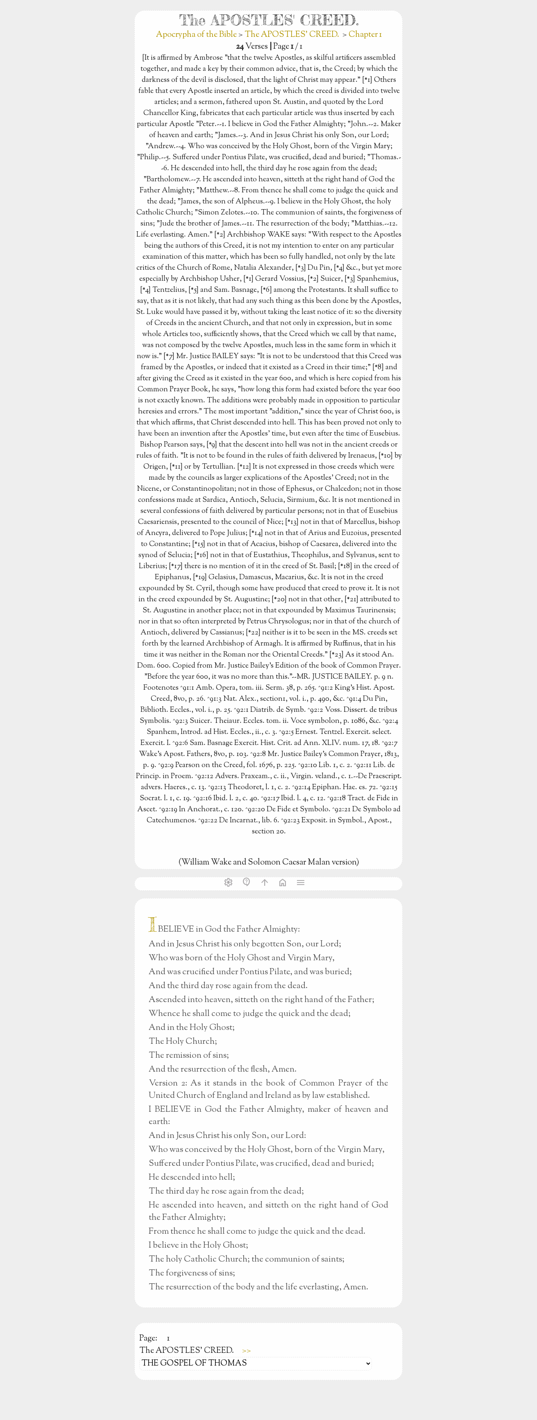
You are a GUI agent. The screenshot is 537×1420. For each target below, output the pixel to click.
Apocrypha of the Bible (197, 35)
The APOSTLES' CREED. (292, 35)
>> (246, 1351)
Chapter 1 (365, 35)
